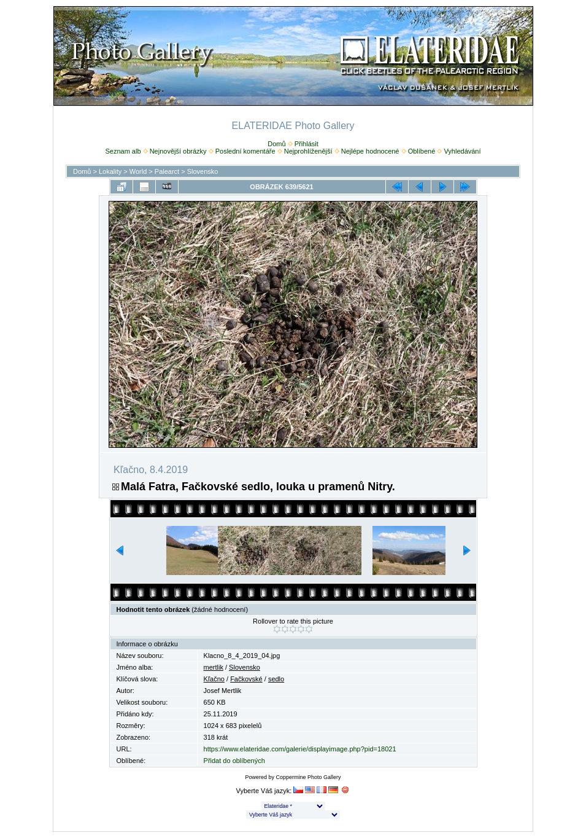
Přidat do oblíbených (234, 760)
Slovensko (202, 171)
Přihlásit (306, 143)
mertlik (213, 667)
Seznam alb (123, 151)
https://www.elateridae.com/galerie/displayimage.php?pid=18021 (300, 749)
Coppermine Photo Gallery (308, 777)
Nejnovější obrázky (178, 151)
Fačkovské (246, 679)
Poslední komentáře (245, 151)
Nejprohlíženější (308, 151)
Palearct (167, 171)
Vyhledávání (462, 151)
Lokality (110, 171)
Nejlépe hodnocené (370, 151)
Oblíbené (422, 151)
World (138, 171)
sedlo (276, 679)
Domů (276, 143)
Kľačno (214, 679)
